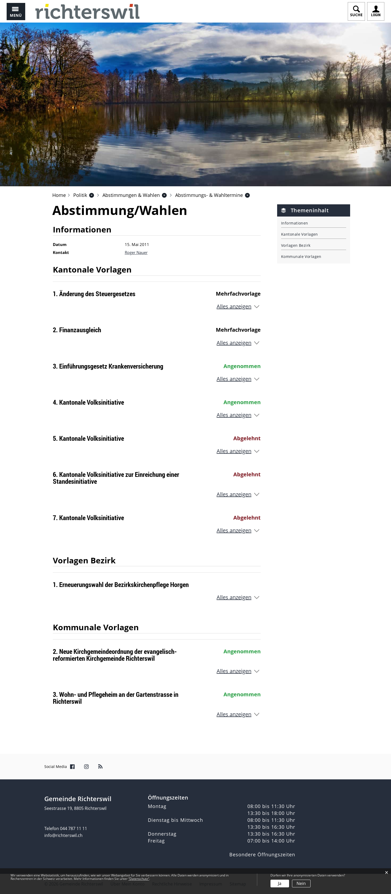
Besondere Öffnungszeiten (262, 854)
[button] (80, 195)
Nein (301, 883)
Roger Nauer (136, 252)
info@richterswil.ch (63, 835)
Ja (279, 883)
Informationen (294, 223)
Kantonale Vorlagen (299, 234)
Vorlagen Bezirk (296, 245)
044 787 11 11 (73, 828)
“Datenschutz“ (138, 878)
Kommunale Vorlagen (301, 256)
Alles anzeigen (234, 306)
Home (59, 195)
